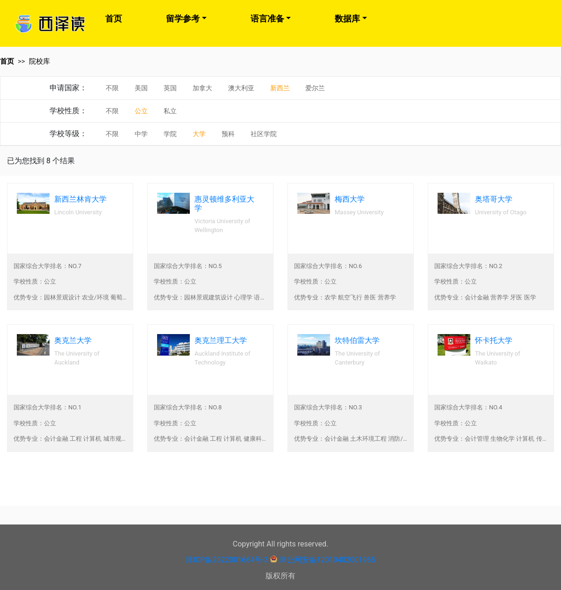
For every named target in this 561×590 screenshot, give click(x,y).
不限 (112, 88)
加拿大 (202, 88)
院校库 (39, 61)
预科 (228, 134)
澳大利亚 (241, 88)
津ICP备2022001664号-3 (227, 559)
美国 (141, 88)
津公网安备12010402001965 (327, 559)
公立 (141, 111)
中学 (141, 134)
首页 (113, 18)
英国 (170, 88)
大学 (199, 134)
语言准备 (267, 18)
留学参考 (183, 18)
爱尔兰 (315, 88)
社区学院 (264, 134)
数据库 (347, 18)
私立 (170, 111)
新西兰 (280, 88)
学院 (170, 134)
